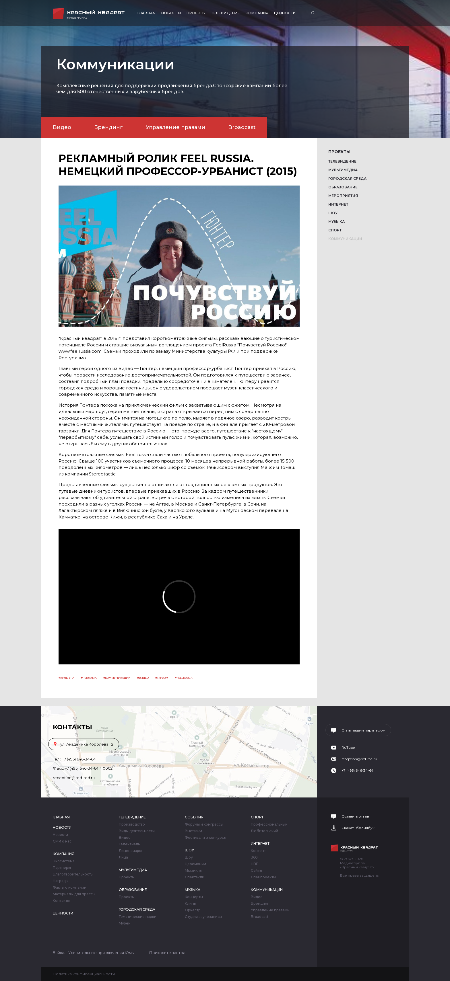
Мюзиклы (193, 870)
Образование (343, 187)
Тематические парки (137, 916)
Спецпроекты (263, 877)
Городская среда (347, 178)
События (194, 817)
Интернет (338, 204)
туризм (162, 677)
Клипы (191, 903)
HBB (255, 864)
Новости (171, 13)
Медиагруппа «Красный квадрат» (89, 13)
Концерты (194, 897)
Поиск (313, 13)
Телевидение (225, 13)
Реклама (90, 677)
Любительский (264, 831)
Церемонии (195, 864)
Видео (62, 127)
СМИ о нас (62, 841)
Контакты (61, 900)
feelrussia (184, 677)
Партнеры (62, 867)
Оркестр (193, 910)
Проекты (196, 13)
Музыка (336, 221)
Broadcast (242, 127)
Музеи (125, 923)
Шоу (333, 213)
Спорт (335, 230)
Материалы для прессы (74, 894)
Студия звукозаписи (203, 916)
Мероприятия (343, 196)
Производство (132, 824)
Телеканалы (130, 844)
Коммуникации (345, 239)
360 (254, 857)
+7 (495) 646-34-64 (79, 759)
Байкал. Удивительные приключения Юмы (94, 952)
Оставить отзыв (355, 816)
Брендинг (108, 127)
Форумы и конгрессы (204, 824)
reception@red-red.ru (74, 777)
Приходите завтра (167, 952)
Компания (257, 13)
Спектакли (194, 877)
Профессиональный (269, 824)
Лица (123, 857)
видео (144, 677)
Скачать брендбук (358, 828)
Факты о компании (69, 887)
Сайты (256, 870)
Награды (60, 881)
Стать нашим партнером (363, 730)
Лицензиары (130, 851)
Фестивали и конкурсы (205, 837)
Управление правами (175, 127)
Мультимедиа (343, 170)
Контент (258, 851)
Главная (146, 13)
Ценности (285, 13)
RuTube (348, 747)
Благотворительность (72, 874)
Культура (67, 677)
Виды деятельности (137, 831)
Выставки (193, 831)
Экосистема (64, 861)
